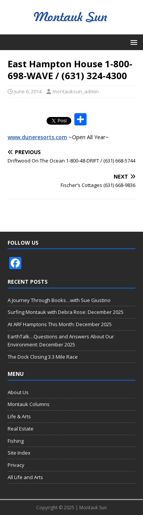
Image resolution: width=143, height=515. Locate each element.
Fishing (16, 440)
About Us (18, 392)
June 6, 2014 (28, 91)
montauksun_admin (76, 91)
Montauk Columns (29, 404)
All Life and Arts (25, 477)
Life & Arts (19, 416)
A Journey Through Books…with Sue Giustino (59, 300)
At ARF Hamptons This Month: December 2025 (60, 324)
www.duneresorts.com (37, 137)
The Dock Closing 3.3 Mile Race (43, 356)
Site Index (19, 452)
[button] (132, 41)
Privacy (16, 464)
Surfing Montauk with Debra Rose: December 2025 (66, 312)
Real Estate (21, 428)
